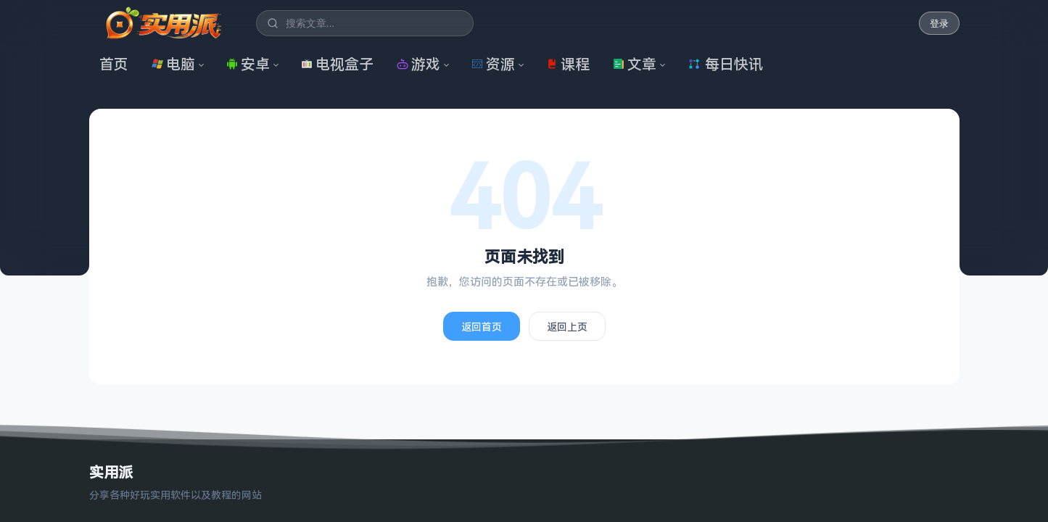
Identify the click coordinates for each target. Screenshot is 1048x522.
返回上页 (567, 327)
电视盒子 (337, 64)
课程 (568, 64)
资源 (493, 64)
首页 (113, 64)
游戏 (418, 64)
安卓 (248, 64)
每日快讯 (725, 64)
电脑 (173, 64)
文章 (634, 64)
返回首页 (481, 327)
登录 (939, 23)
